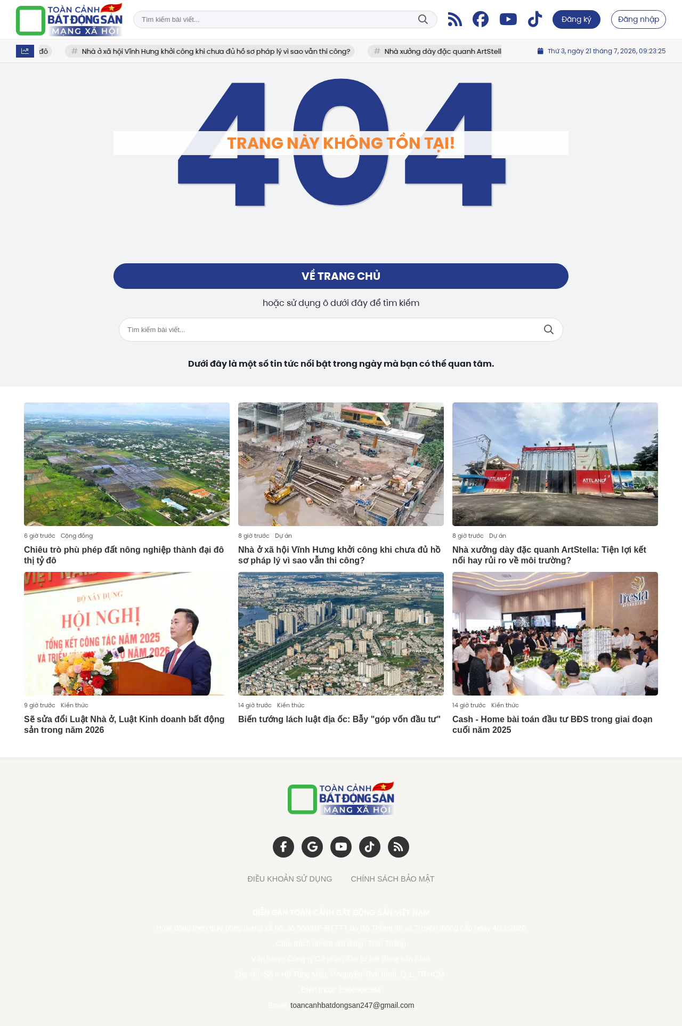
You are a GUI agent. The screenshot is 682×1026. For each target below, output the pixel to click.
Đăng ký (576, 19)
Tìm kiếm (423, 19)
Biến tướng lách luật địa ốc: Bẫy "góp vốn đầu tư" (339, 719)
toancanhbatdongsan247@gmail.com (352, 1005)
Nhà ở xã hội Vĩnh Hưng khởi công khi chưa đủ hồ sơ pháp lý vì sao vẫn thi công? (220, 51)
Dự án (283, 535)
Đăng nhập (638, 19)
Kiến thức (74, 705)
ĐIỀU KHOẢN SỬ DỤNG (289, 879)
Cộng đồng (77, 535)
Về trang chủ (341, 276)
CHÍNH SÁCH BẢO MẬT (392, 879)
